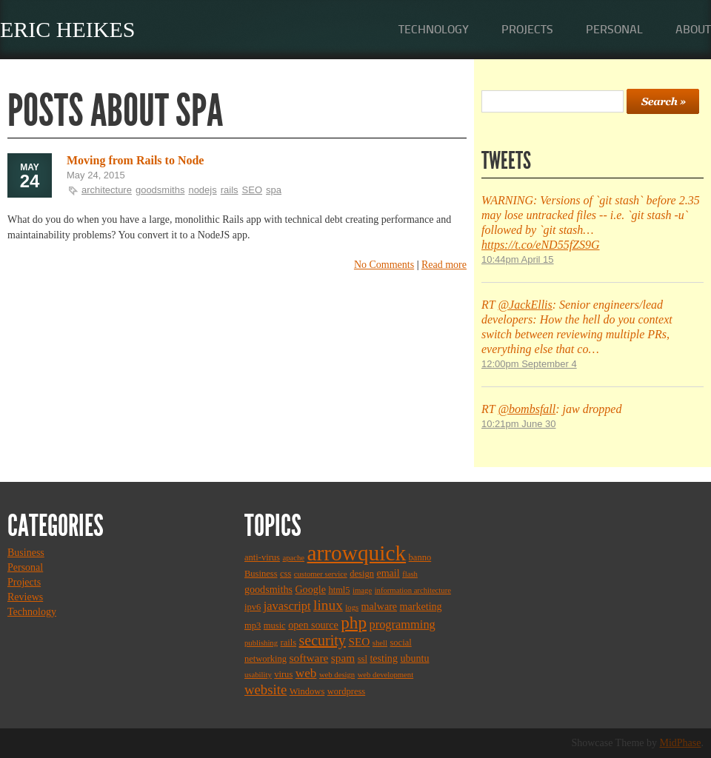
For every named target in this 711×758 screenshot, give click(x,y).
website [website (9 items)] (265, 689)
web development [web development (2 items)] (385, 675)
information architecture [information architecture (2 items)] (413, 590)
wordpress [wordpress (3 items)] (346, 691)
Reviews (25, 597)
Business (25, 552)
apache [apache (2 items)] (293, 558)
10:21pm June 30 (518, 423)
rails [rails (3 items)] (289, 642)
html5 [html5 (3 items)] (339, 590)
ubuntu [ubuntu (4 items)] (414, 658)
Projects (527, 29)
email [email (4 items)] (387, 573)
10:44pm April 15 (517, 259)
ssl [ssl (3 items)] (362, 659)
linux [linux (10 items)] (328, 605)
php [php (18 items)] (354, 622)
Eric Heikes (68, 29)
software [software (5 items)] (309, 657)
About (693, 29)
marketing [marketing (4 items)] (421, 606)
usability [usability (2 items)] (258, 675)
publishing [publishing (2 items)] (261, 643)
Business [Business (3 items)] (261, 573)
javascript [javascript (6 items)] (287, 606)
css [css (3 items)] (285, 573)
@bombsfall (526, 409)
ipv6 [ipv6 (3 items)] (252, 607)
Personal (614, 29)
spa (273, 189)
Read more (444, 264)
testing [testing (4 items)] (384, 658)
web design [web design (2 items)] (337, 675)
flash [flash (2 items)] (410, 574)
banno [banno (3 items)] (420, 557)
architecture (106, 189)
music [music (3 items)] (275, 625)
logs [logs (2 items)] (351, 607)
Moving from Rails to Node (135, 160)
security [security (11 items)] (322, 640)
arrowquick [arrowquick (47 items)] (357, 553)
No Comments (384, 264)
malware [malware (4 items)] (379, 606)
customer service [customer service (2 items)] (320, 574)
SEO (252, 189)
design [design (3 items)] (362, 573)
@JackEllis (525, 304)
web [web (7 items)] (306, 673)
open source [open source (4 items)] (313, 625)
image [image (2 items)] (362, 590)
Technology (433, 29)
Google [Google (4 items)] (310, 589)
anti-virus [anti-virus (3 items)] (262, 557)
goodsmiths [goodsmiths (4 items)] (268, 589)
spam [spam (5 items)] (343, 657)
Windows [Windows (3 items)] (307, 691)
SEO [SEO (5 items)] (359, 641)
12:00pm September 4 (529, 363)
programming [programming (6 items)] (402, 624)
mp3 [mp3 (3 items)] (252, 625)
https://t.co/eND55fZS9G (540, 244)
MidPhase (680, 742)
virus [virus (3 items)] (283, 674)
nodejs (202, 189)
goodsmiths (160, 189)
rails (229, 189)
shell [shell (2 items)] (380, 643)
